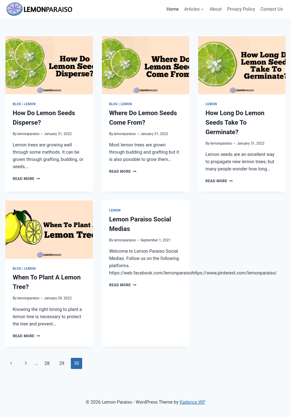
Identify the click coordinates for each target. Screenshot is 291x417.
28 (46, 363)
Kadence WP (192, 402)
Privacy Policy (241, 9)
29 (61, 363)
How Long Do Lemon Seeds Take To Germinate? (234, 122)
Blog (17, 104)
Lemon (30, 104)
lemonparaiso (28, 134)
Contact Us (272, 9)
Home (173, 9)
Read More (26, 179)
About (216, 9)
